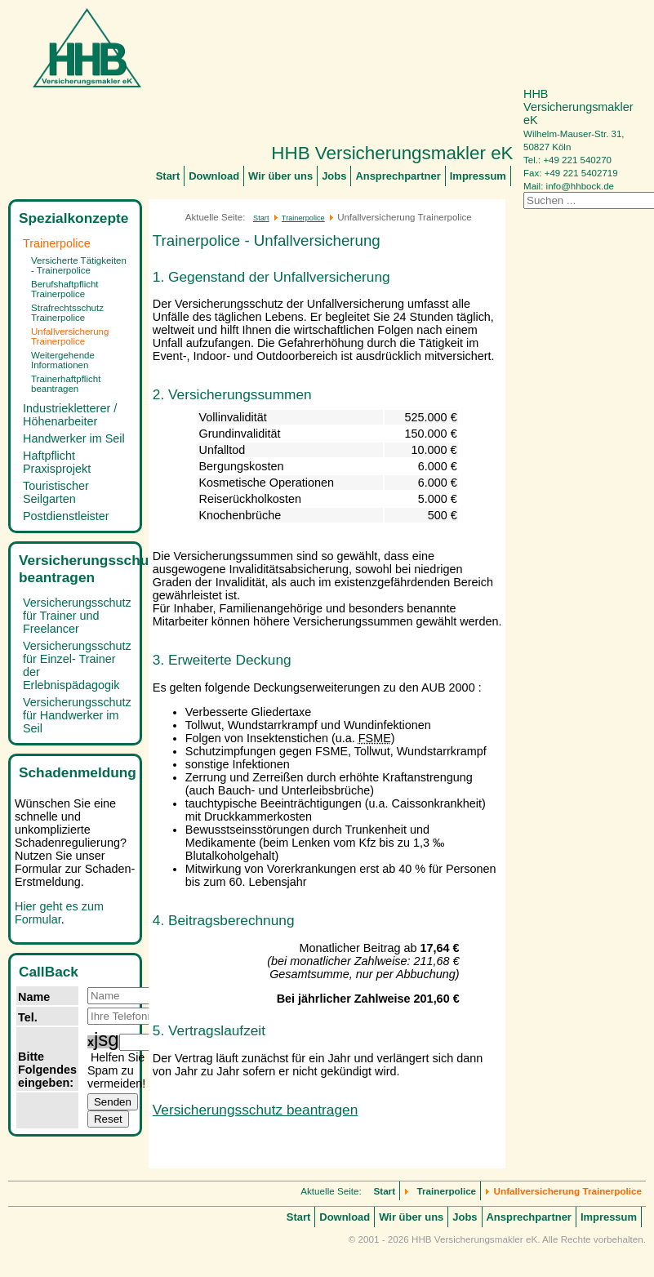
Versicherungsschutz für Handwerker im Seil (77, 715)
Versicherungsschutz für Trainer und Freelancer (77, 615)
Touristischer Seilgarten (56, 492)
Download (214, 176)
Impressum (478, 176)
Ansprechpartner (397, 176)
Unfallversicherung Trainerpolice (70, 336)
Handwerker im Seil (74, 438)
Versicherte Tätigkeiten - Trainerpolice (79, 265)
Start (168, 176)
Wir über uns (280, 176)
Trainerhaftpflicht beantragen (65, 384)
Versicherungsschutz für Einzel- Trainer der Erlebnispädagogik (77, 665)
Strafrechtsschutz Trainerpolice (67, 313)
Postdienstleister (66, 516)
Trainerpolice (57, 243)
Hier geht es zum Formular (59, 913)
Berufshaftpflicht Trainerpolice (65, 289)
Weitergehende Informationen (63, 360)
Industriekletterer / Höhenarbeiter (70, 415)
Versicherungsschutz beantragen (255, 1109)
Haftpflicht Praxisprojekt (57, 462)
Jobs (334, 176)
